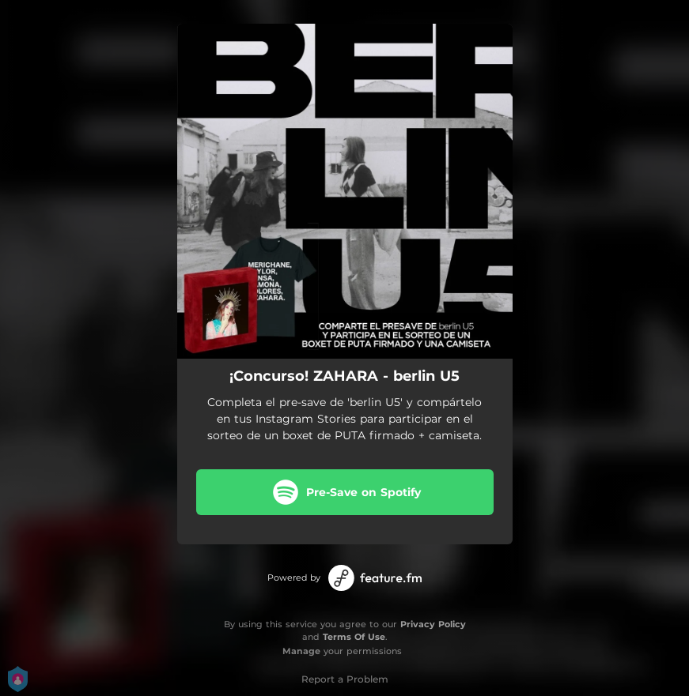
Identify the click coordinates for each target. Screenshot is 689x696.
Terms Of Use (354, 636)
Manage (301, 650)
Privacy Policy (433, 624)
